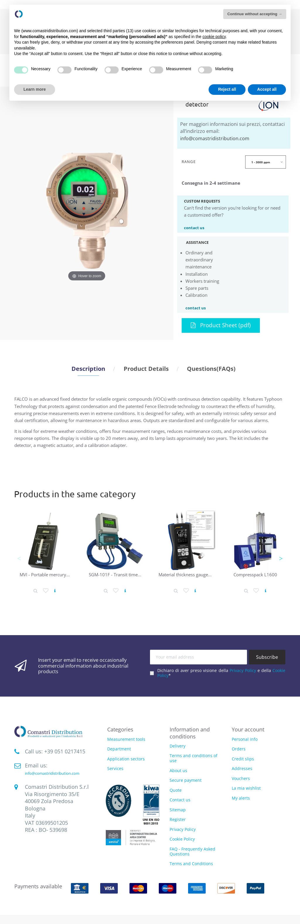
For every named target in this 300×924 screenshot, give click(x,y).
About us (178, 770)
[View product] (55, 591)
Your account (248, 729)
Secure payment (186, 780)
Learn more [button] (34, 89)
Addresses (242, 768)
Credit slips (243, 759)
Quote (176, 790)
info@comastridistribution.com (214, 138)
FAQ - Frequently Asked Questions (192, 851)
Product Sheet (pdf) (221, 325)
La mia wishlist (246, 788)
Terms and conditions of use (193, 758)
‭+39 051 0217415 (64, 751)
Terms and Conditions (191, 863)
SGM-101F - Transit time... (115, 574)
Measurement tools (126, 739)
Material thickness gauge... (185, 574)
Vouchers (241, 778)
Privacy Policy (243, 670)
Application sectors (126, 759)
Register (178, 819)
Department (119, 749)
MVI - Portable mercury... (45, 574)
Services (115, 768)
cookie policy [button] (214, 36)
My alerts (241, 798)
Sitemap (178, 809)
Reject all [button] (227, 89)
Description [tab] (88, 368)
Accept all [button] (267, 89)
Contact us (180, 800)
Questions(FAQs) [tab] (211, 368)
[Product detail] (35, 590)
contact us (194, 227)
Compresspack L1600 (255, 574)
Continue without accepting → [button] (254, 14)
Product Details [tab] (146, 368)
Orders (239, 749)
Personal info (245, 739)
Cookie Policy (182, 839)
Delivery (177, 746)
